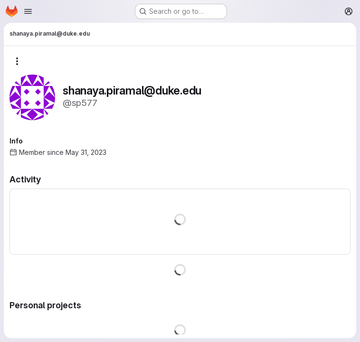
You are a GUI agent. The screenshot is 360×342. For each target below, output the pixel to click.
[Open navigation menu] (28, 11)
